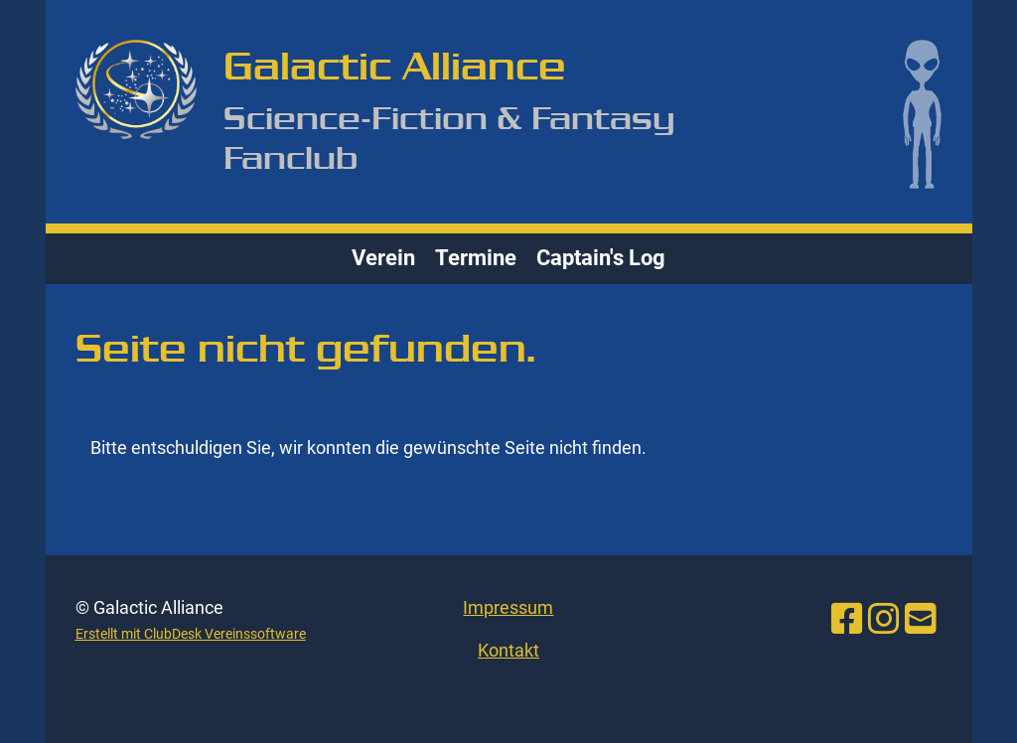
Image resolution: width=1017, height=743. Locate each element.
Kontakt (508, 650)
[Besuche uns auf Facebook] (847, 620)
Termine (475, 257)
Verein (383, 257)
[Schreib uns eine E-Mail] (921, 620)
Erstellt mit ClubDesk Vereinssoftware (190, 634)
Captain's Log (600, 257)
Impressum (508, 607)
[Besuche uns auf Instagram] (884, 620)
